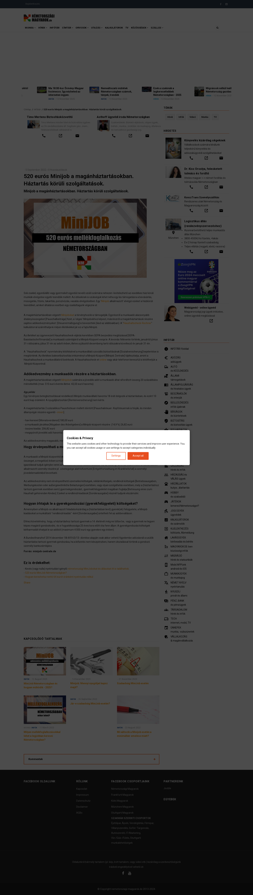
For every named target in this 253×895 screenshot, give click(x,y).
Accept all (138, 455)
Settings (116, 455)
